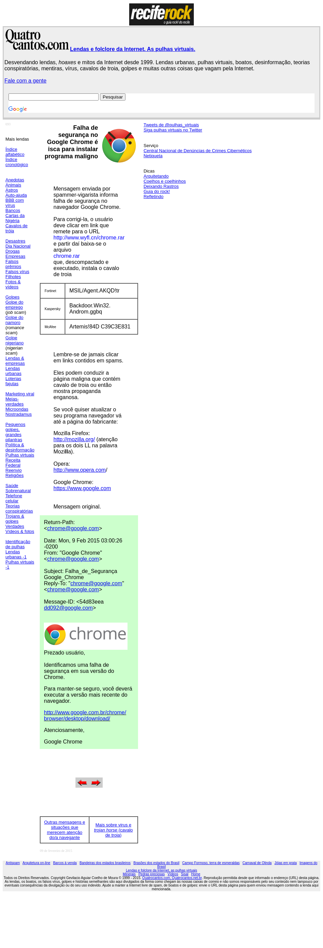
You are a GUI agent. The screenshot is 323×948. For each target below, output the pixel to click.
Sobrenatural (18, 490)
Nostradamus (18, 414)
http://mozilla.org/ (74, 439)
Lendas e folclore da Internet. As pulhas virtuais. (132, 49)
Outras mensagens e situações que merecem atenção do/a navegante (64, 830)
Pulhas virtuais (19, 455)
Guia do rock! (156, 191)
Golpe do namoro (14, 320)
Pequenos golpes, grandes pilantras (15, 432)
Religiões (14, 475)
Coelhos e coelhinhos (164, 181)
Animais (13, 184)
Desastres (15, 241)
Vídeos (173, 874)
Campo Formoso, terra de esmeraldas (211, 863)
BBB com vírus (14, 203)
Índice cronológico (16, 162)
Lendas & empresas (15, 361)
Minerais (129, 874)
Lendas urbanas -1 (16, 554)
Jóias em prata (285, 863)
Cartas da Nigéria (14, 218)
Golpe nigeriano (14, 340)
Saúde (11, 485)
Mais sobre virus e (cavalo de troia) (113, 830)
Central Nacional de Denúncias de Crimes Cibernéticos (197, 150)
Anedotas (14, 179)
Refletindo (153, 196)
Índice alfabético (14, 152)
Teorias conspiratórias (19, 508)
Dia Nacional (18, 246)
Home (195, 874)
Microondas (16, 409)
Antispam (13, 863)
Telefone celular (13, 498)
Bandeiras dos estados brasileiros (105, 863)
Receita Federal (12, 463)
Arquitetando (156, 176)
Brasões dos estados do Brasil (156, 863)
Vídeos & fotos (19, 531)
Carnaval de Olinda (257, 863)
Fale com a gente (25, 81)
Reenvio (13, 470)
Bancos (12, 210)
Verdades (14, 526)
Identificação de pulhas (17, 544)
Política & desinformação (19, 447)
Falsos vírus (17, 271)
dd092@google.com (68, 608)
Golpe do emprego (14, 305)
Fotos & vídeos (13, 284)
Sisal (184, 874)
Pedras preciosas (151, 874)
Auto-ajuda (16, 195)
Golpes (12, 297)
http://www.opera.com (79, 470)
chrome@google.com (73, 528)
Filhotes (13, 276)
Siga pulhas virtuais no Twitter (172, 129)
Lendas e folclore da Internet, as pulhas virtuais (161, 870)
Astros (11, 190)
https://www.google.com (82, 488)
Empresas (15, 256)
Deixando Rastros (160, 186)
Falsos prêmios (13, 264)
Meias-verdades (14, 401)
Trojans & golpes (14, 519)
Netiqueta (153, 155)
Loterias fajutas (13, 381)
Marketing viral (19, 393)
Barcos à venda (65, 863)
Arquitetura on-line (36, 863)
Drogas (12, 251)
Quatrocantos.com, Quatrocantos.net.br (172, 878)
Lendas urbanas (13, 371)
